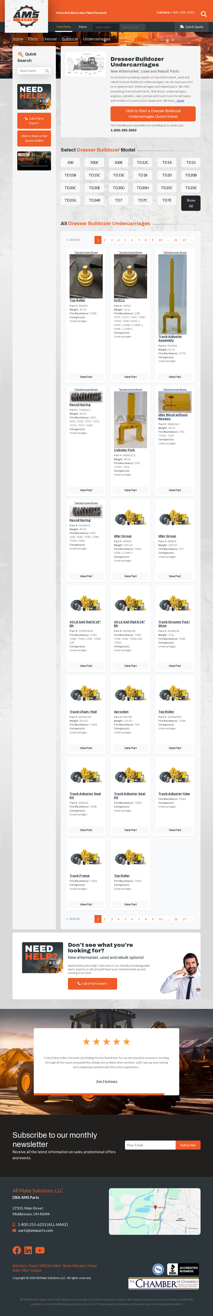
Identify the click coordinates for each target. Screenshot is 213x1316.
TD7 (118, 200)
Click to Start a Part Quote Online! (34, 138)
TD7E (167, 200)
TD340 (94, 200)
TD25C (167, 188)
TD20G (119, 188)
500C (94, 162)
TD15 (191, 162)
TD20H (143, 188)
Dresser (50, 39)
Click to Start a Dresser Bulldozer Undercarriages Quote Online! (153, 114)
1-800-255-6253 (182, 12)
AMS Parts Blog (50, 1265)
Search (33, 1265)
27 (184, 240)
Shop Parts (19, 1265)
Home (17, 39)
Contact (36, 1270)
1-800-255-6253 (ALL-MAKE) (43, 1224)
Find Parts (64, 27)
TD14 (166, 162)
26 (176, 240)
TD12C (142, 162)
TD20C (70, 188)
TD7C (142, 200)
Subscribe (188, 1145)
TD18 (142, 175)
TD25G (70, 200)
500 (70, 162)
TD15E (118, 175)
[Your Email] (150, 1145)
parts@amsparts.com (35, 1230)
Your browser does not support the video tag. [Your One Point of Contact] (34, 160)
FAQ (25, 1270)
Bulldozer (69, 39)
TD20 (166, 175)
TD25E (191, 188)
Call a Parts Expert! (34, 121)
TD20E (94, 188)
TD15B (70, 175)
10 (160, 240)
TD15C (94, 175)
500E (119, 162)
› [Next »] (191, 240)
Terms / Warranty (74, 1265)
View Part (86, 376)
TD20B (191, 175)
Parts (33, 39)
